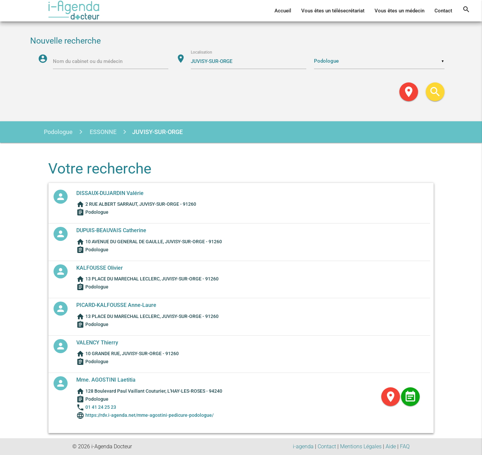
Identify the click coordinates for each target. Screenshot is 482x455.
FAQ (405, 446)
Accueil (282, 11)
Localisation (201, 52)
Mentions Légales (361, 446)
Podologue (58, 131)
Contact (443, 11)
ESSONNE (102, 131)
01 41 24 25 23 (100, 407)
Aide (391, 446)
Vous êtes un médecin (399, 11)
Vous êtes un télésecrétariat (333, 11)
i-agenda (303, 446)
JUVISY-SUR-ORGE (157, 131)
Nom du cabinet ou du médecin (88, 61)
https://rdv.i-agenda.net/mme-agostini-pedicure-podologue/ (149, 415)
